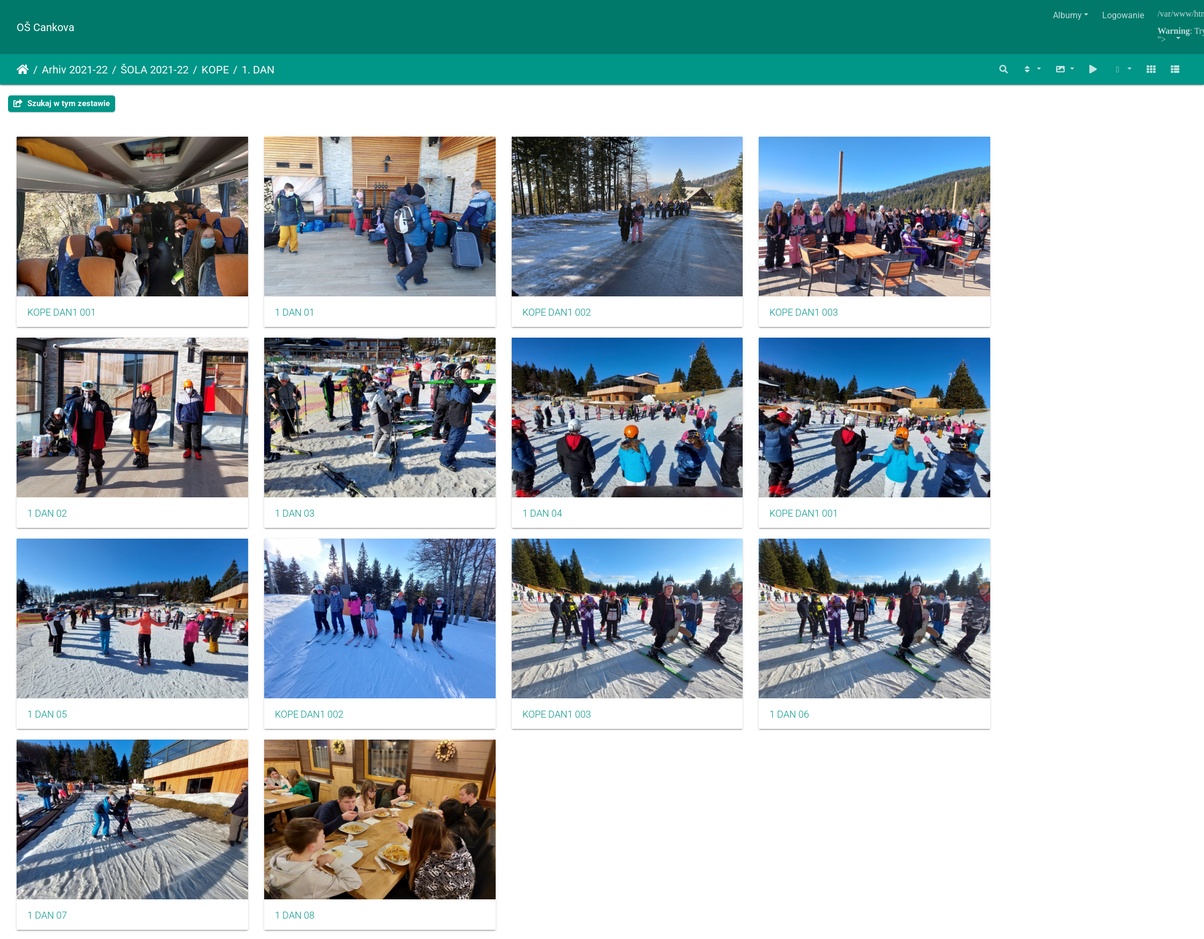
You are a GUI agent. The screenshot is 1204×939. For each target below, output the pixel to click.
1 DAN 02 (838, 278)
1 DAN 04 (47, 444)
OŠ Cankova (45, 27)
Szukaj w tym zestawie (61, 103)
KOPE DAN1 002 (457, 278)
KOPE (215, 69)
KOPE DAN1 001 (61, 278)
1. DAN (258, 69)
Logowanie (1123, 15)
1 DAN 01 (245, 278)
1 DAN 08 (245, 611)
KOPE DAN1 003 (654, 278)
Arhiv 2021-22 (75, 69)
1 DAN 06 (1036, 444)
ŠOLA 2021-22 (155, 69)
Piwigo (625, 654)
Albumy (1067, 15)
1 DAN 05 (442, 444)
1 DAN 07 (47, 611)
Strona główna (23, 70)
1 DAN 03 (1036, 278)
